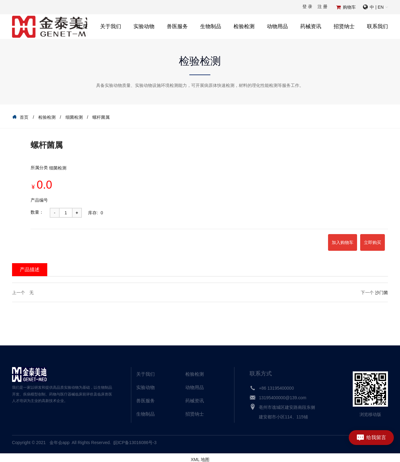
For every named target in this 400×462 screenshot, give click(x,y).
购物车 (349, 7)
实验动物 (143, 26)
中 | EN (377, 7)
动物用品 (277, 26)
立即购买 (365, 240)
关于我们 (110, 26)
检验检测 (244, 26)
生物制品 (210, 26)
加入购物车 (321, 240)
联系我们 (377, 26)
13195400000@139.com (282, 393)
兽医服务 (177, 26)
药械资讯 (310, 26)
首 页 (82, 26)
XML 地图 (200, 455)
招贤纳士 (344, 26)
